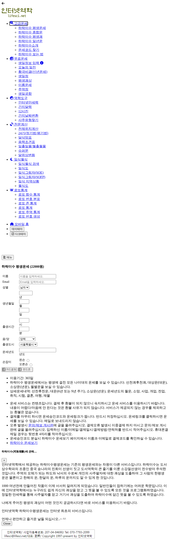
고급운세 (19, 23)
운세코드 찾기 (28, 50)
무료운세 (19, 58)
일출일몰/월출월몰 (32, 146)
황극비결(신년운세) (32, 71)
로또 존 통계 (27, 203)
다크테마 (19, 234)
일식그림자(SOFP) (31, 177)
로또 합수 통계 (29, 194)
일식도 (23, 168)
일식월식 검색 (28, 164)
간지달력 (25, 107)
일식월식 (19, 159)
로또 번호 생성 (29, 216)
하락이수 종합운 (30, 32)
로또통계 (19, 190)
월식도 (23, 186)
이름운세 (25, 85)
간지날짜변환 (28, 115)
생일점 (23, 76)
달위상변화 (26, 155)
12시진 (23, 111)
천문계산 (19, 124)
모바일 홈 (19, 224)
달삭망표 (25, 137)
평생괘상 (25, 80)
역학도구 (19, 98)
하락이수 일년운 (30, 41)
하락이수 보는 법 (30, 54)
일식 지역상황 (28, 181)
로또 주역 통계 (29, 212)
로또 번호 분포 (29, 199)
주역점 (23, 89)
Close (6, 523)
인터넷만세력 (28, 102)
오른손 (25, 364)
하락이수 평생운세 (32, 28)
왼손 (24, 359)
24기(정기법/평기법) (33, 133)
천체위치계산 (28, 128)
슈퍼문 (23, 150)
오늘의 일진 (27, 67)
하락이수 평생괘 (30, 36)
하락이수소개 (28, 45)
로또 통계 (25, 207)
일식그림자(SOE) (31, 172)
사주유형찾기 (28, 120)
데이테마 (17, 229)
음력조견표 (26, 142)
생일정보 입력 (30, 63)
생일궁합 (25, 93)
